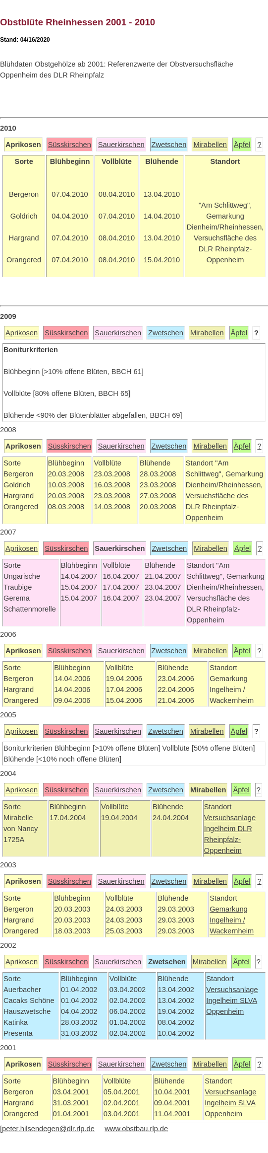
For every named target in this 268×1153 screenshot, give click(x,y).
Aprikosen (21, 333)
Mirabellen (210, 145)
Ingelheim (221, 829)
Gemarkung (229, 909)
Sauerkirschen (121, 145)
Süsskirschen (69, 145)
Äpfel (242, 145)
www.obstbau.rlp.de (136, 1129)
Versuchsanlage (230, 818)
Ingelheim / (227, 920)
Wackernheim (232, 931)
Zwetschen (169, 145)
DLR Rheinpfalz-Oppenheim (228, 839)
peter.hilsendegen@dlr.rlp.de (48, 1129)
